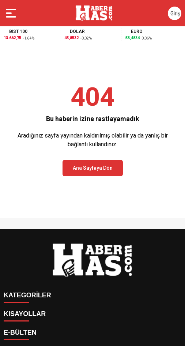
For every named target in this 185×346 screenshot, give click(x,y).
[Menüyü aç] (12, 13)
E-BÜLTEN (20, 332)
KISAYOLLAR (25, 313)
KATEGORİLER (27, 295)
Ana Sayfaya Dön (93, 168)
